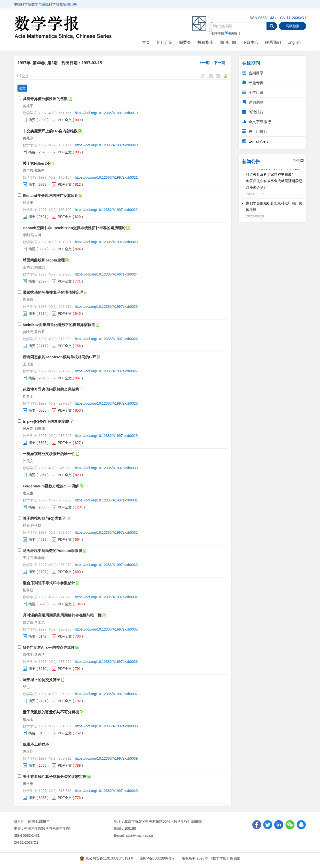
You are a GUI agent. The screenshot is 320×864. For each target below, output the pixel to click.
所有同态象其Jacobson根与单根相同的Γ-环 (59, 357)
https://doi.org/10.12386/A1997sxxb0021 (106, 177)
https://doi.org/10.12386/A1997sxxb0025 (106, 307)
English (294, 42)
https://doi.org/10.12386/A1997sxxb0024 (106, 274)
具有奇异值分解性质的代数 (45, 99)
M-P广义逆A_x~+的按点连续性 (49, 647)
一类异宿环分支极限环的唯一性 (49, 454)
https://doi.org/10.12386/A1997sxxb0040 (106, 791)
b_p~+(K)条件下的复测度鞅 (46, 421)
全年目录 (253, 92)
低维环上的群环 (36, 744)
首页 (146, 42)
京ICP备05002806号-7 (157, 858)
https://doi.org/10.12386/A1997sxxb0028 (106, 403)
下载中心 (250, 42)
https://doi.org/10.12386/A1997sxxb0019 (106, 113)
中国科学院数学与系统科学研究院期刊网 (45, 4)
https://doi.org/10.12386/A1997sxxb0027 (106, 371)
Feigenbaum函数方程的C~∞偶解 (51, 486)
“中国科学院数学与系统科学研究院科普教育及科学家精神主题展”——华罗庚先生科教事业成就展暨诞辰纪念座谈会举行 (274, 180)
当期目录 (253, 73)
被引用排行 (254, 131)
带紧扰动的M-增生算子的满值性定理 (53, 292)
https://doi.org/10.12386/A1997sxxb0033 (106, 565)
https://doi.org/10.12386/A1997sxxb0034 (106, 597)
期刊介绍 (164, 42)
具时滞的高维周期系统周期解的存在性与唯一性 (62, 615)
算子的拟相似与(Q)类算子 (44, 518)
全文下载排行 (256, 122)
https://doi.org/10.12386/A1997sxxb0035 (106, 629)
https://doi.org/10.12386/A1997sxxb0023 (106, 242)
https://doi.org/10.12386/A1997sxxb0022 (106, 210)
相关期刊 (232, 33)
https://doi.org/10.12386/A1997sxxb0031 (106, 500)
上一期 (204, 63)
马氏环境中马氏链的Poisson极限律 (52, 550)
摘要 (32, 120)
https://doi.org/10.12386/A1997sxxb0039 (106, 758)
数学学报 (216, 33)
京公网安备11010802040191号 (107, 858)
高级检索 (293, 26)
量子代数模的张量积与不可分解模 (51, 712)
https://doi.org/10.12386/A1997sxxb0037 (106, 694)
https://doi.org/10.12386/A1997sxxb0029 (106, 436)
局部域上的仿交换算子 (41, 680)
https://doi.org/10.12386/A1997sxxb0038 (106, 726)
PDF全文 (65, 120)
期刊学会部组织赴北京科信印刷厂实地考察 (274, 209)
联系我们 (273, 42)
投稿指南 (206, 42)
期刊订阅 (228, 42)
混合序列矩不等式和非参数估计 (49, 583)
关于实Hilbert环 (36, 163)
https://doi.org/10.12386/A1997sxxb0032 (106, 532)
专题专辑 (253, 83)
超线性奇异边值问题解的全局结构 (51, 389)
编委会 (185, 42)
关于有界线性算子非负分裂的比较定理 (54, 776)
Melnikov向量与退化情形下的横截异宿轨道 (59, 325)
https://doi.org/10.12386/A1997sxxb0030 (106, 468)
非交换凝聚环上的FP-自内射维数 (50, 131)
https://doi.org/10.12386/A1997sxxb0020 (106, 145)
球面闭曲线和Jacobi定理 (44, 260)
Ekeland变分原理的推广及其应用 (50, 195)
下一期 (219, 63)
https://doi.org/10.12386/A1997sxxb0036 (106, 662)
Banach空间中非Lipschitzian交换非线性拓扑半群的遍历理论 (74, 228)
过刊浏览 (253, 102)
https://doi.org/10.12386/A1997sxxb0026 (106, 339)
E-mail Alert (255, 141)
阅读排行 (253, 112)
